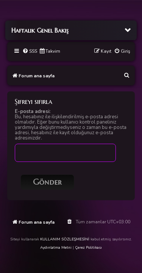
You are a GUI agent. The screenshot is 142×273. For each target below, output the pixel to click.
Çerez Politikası (88, 247)
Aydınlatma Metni (56, 247)
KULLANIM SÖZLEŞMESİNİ (64, 239)
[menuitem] (29, 51)
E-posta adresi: (32, 111)
